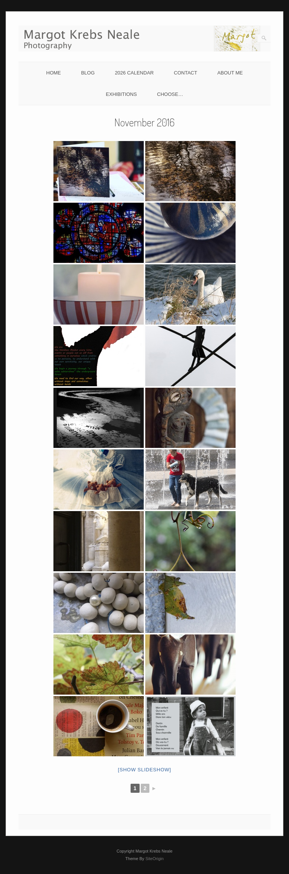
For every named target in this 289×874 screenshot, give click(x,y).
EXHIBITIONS (121, 94)
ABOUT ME (230, 73)
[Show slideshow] (144, 769)
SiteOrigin (154, 858)
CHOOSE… (170, 94)
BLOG (87, 73)
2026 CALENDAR (134, 73)
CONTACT (185, 73)
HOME (53, 73)
